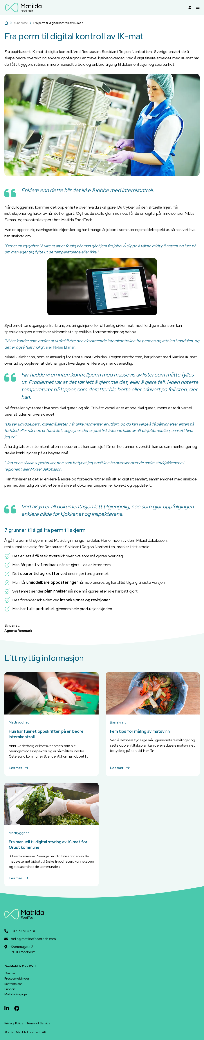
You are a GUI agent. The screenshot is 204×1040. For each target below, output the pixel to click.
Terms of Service (39, 1023)
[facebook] (17, 1008)
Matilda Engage (15, 994)
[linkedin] (6, 1008)
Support (9, 989)
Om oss (9, 973)
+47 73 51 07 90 (23, 931)
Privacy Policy (13, 1023)
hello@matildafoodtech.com (33, 938)
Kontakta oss (13, 984)
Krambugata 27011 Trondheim (23, 949)
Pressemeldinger (16, 978)
